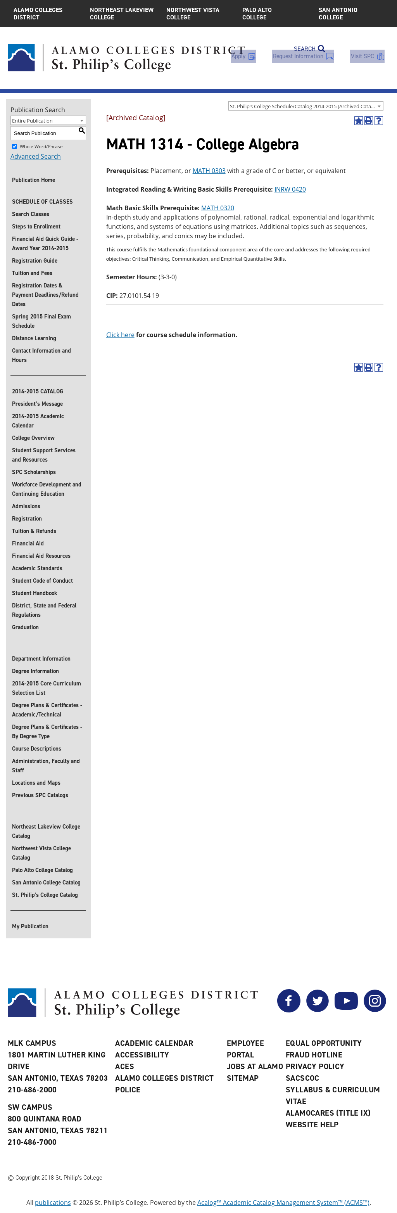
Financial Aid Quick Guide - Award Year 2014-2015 (45, 243)
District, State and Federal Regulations (44, 610)
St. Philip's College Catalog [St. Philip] (45, 895)
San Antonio (351, 13)
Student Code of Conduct (42, 581)
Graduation (25, 627)
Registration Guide (34, 261)
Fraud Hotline (314, 1055)
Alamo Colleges (46, 13)
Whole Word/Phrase (41, 146)
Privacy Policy (315, 1066)
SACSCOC (302, 1078)
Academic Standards (37, 568)
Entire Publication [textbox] (32, 120)
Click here (120, 335)
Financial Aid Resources (41, 556)
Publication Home (33, 180)
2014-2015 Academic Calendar (38, 420)
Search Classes (30, 214)
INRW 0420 (290, 189)
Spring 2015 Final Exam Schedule (41, 321)
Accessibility (142, 1055)
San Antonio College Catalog (46, 882)
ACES (124, 1066)
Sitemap (243, 1078)
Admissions (26, 506)
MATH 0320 (217, 208)
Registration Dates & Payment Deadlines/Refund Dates (45, 295)
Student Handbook (34, 593)
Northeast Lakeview (122, 13)
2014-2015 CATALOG (37, 391)
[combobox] (305, 106)
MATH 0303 (209, 170)
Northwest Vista (198, 13)
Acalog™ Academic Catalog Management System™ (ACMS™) (283, 1202)
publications (53, 1202)
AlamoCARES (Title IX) (328, 1113)
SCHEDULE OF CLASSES (42, 202)
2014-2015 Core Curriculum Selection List (46, 688)
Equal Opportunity (324, 1043)
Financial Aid (28, 543)
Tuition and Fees (32, 273)
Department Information (41, 659)
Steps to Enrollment (36, 226)
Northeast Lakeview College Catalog (46, 831)
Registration (27, 519)
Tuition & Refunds (34, 531)
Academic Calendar (154, 1043)
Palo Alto (274, 13)
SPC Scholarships (34, 472)
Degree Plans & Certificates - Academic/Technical (47, 709)
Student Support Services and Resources (44, 455)
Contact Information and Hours (41, 355)
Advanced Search (35, 156)
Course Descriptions (36, 749)
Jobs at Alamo (255, 1066)
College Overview (33, 438)
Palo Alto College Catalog (42, 870)
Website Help (312, 1125)
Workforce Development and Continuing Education (46, 489)
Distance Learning (34, 338)
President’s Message (37, 404)
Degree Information (35, 671)
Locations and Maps (36, 783)
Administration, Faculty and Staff (46, 765)
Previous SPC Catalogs (40, 795)
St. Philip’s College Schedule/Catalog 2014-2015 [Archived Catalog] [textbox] (305, 106)
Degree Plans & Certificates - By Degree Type (47, 731)
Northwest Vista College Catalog (41, 853)
